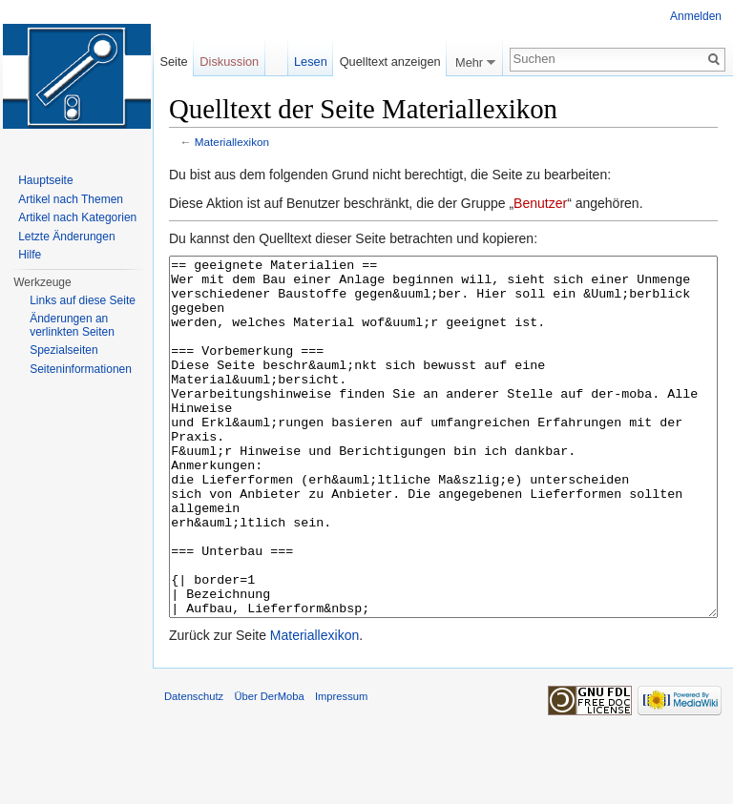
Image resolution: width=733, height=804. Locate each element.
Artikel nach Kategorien (77, 217)
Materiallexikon (232, 141)
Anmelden (696, 16)
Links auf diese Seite (83, 300)
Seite (173, 61)
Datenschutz (193, 767)
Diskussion (229, 61)
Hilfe (29, 254)
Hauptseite (45, 180)
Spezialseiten (63, 350)
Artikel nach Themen (70, 199)
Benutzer (540, 203)
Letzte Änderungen (66, 236)
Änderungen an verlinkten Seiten (72, 325)
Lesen (310, 61)
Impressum (341, 767)
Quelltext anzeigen (390, 61)
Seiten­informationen (81, 369)
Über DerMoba (269, 767)
